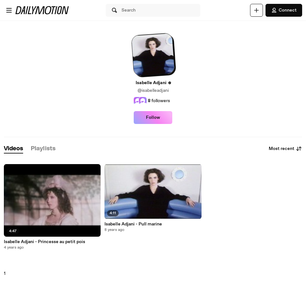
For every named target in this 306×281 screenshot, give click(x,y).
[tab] (13, 149)
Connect (284, 10)
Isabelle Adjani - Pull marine (133, 224)
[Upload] (256, 10)
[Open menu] (9, 10)
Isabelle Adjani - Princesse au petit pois (44, 241)
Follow (153, 117)
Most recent (285, 148)
